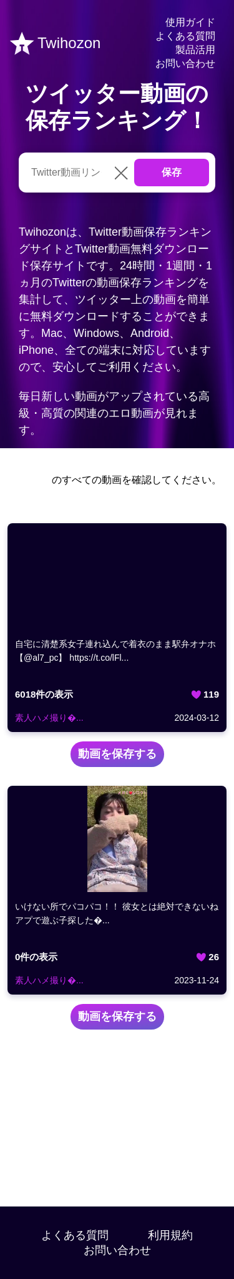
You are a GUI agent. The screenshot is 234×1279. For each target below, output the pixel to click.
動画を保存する (117, 754)
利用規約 (170, 1235)
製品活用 (195, 49)
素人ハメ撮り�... (49, 718)
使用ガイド (190, 22)
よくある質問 (185, 36)
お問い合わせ (185, 63)
